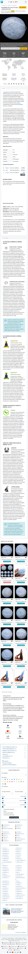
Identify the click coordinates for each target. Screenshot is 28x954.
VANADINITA (6, 895)
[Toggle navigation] (26, 1)
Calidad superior (6, 763)
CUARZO (5, 860)
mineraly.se (17, 949)
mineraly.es (12, 948)
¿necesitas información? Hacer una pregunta (10, 48)
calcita (3, 557)
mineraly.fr (4, 946)
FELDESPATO (6, 868)
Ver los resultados (14, 817)
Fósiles (5, 754)
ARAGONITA (6, 853)
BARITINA (5, 855)
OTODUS (18, 884)
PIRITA (5, 886)
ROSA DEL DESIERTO (21, 888)
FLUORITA (18, 868)
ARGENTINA (19, 825)
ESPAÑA (19, 828)
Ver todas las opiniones (21, 932)
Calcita (23, 75)
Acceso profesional (19, 939)
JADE (18, 872)
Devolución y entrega (10, 939)
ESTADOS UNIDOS (21, 838)
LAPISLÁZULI (19, 875)
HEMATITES (6, 872)
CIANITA (18, 856)
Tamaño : (4, 805)
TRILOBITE (5, 893)
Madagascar (14, 79)
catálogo (4, 5)
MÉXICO (5, 835)
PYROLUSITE (19, 886)
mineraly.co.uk (12, 946)
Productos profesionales (9, 764)
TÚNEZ (5, 838)
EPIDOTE (5, 867)
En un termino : (5, 786)
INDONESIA (6, 831)
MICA (18, 881)
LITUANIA (19, 831)
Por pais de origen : (19, 791)
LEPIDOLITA (6, 877)
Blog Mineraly (5, 942)
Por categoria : (5, 773)
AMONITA (18, 849)
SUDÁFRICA (6, 840)
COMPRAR (23, 7)
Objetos (9, 5)
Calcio (6, 170)
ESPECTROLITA (6, 896)
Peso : (3, 800)
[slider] (2, 798)
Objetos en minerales (8, 752)
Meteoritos (6, 758)
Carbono (7, 172)
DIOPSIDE (5, 865)
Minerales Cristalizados (9, 750)
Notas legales (11, 938)
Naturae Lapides (8, 184)
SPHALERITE (19, 891)
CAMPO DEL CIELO (20, 895)
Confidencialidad (18, 938)
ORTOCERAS (6, 884)
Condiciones (4, 938)
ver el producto (7, 561)
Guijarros (14, 5)
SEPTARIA (18, 889)
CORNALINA (6, 858)
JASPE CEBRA (19, 896)
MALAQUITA (6, 881)
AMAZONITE (6, 849)
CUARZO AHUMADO (20, 860)
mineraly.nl (20, 948)
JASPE (5, 874)
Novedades (5, 761)
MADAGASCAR (20, 833)
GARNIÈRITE (6, 870)
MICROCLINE (6, 882)
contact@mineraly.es (11, 944)
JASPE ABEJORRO (20, 874)
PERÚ (18, 835)
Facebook (12, 942)
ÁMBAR (5, 900)
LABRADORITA (6, 875)
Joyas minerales (7, 756)
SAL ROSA (5, 889)
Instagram (18, 942)
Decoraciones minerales (9, 748)
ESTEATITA (19, 867)
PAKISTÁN (5, 837)
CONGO (19, 826)
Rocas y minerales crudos (9, 747)
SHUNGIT (5, 891)
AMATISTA (19, 848)
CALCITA (18, 855)
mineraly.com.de (22, 946)
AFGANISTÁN (6, 825)
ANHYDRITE (6, 851)
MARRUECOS (6, 833)
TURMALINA (19, 893)
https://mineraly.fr (22, 944)
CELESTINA (6, 856)
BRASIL (5, 826)
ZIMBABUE (19, 840)
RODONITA (5, 888)
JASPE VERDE (19, 898)
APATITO (18, 851)
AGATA (5, 848)
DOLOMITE (19, 865)
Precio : (3, 796)
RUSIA (18, 837)
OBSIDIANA (19, 882)
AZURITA (18, 853)
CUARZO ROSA (19, 862)
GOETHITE (19, 870)
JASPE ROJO (6, 898)
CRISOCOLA (19, 858)
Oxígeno (7, 167)
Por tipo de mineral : (6, 791)
